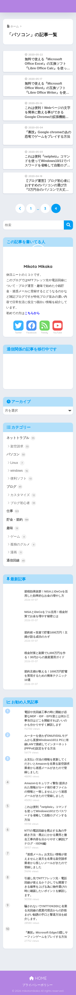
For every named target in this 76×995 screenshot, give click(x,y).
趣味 (12, 528)
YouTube (57, 332)
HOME (38, 978)
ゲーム (18, 536)
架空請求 (20, 446)
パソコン (16, 454)
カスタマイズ (23, 495)
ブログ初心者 (23, 503)
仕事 (12, 511)
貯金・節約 (17, 519)
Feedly (44, 332)
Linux (17, 463)
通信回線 (16, 560)
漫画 (16, 552)
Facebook (31, 332)
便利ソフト (21, 478)
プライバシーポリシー (37, 985)
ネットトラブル (20, 438)
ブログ (14, 486)
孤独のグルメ (23, 544)
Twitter (18, 332)
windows (19, 470)
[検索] (68, 225)
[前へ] (20, 208)
